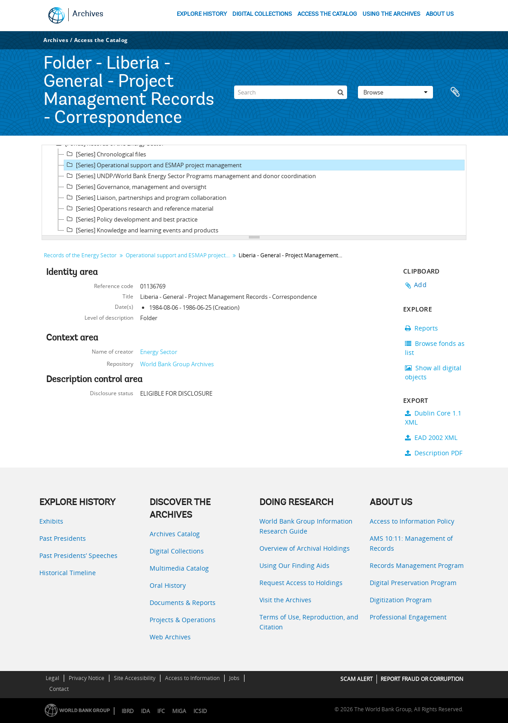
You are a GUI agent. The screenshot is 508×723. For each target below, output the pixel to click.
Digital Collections (177, 551)
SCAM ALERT (356, 679)
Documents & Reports (183, 602)
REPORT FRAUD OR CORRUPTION (422, 679)
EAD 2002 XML (431, 437)
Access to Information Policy (412, 521)
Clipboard (455, 92)
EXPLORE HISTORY (202, 14)
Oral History (168, 585)
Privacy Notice (86, 678)
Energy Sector (158, 352)
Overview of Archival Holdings (304, 548)
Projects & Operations (183, 619)
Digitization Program (401, 599)
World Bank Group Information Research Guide (306, 526)
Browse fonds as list (435, 348)
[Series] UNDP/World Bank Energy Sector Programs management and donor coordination (190, 175)
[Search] (290, 92)
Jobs (234, 678)
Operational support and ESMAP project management (179, 255)
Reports (421, 328)
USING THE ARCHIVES (391, 14)
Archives (87, 14)
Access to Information (192, 678)
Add (420, 284)
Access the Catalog (101, 40)
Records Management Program (417, 565)
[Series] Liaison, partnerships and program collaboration (145, 197)
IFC (161, 711)
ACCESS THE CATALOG (327, 14)
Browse (395, 92)
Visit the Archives (285, 599)
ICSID (200, 711)
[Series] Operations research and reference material (138, 208)
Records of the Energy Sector (80, 255)
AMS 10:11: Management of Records (411, 543)
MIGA (179, 711)
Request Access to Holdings (301, 582)
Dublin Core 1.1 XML (433, 417)
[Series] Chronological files (105, 154)
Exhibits (51, 521)
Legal (52, 678)
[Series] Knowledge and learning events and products (141, 230)
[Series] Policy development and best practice (131, 219)
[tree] (254, 190)
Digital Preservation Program (413, 582)
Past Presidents (62, 538)
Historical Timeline (67, 572)
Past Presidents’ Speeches (78, 555)
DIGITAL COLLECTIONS (262, 14)
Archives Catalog (175, 533)
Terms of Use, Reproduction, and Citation (308, 622)
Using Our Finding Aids (294, 565)
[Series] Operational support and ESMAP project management (153, 165)
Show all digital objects (433, 372)
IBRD (128, 711)
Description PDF (433, 453)
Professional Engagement (408, 617)
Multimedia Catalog (179, 568)
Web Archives (170, 637)
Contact (59, 689)
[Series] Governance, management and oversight (135, 186)
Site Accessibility (134, 678)
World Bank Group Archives (177, 364)
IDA (145, 711)
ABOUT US (440, 14)
